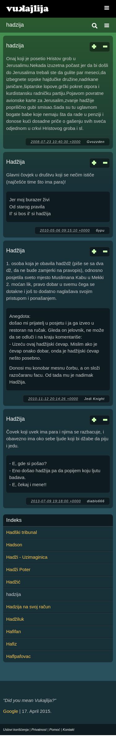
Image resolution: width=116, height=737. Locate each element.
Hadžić (13, 581)
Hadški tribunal (21, 532)
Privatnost (39, 729)
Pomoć (54, 729)
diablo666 (96, 501)
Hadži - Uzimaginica (26, 557)
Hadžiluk (15, 619)
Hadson (14, 544)
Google (10, 711)
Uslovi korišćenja (16, 729)
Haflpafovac (18, 656)
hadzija (15, 45)
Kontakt (68, 729)
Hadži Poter (18, 569)
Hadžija (15, 162)
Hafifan (13, 631)
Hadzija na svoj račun (28, 606)
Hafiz (11, 643)
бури (100, 230)
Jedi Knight (94, 399)
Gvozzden (96, 142)
